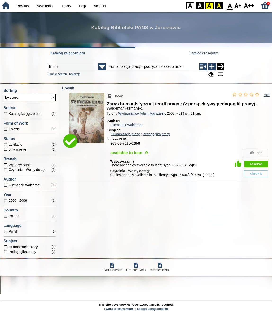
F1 (238, 5)
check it (256, 173)
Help (82, 6)
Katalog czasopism (204, 53)
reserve (256, 164)
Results (23, 6)
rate (267, 95)
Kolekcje (74, 74)
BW (200, 5)
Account (100, 6)
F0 (229, 5)
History (65, 6)
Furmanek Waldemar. (127, 125)
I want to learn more (118, 309)
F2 (249, 5)
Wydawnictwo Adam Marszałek (141, 113)
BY (218, 5)
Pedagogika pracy (156, 134)
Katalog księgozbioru (67, 53)
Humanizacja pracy (125, 134)
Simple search (57, 74)
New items (45, 6)
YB (209, 5)
